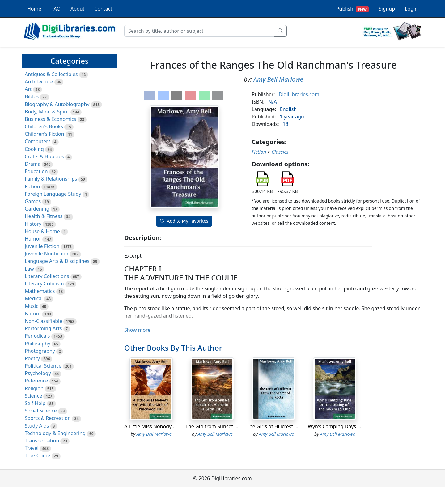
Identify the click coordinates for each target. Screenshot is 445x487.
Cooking (34, 149)
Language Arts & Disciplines (57, 261)
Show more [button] (137, 330)
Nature (33, 313)
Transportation (42, 440)
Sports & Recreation (48, 418)
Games (33, 201)
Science (33, 395)
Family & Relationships (51, 178)
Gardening (37, 208)
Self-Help (35, 403)
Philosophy (37, 343)
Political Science (43, 365)
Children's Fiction (44, 133)
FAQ (56, 8)
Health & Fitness (43, 216)
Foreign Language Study (53, 193)
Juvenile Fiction (42, 246)
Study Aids (37, 425)
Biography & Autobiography (57, 104)
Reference (36, 380)
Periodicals (37, 335)
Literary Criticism (44, 283)
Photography (40, 351)
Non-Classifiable (43, 321)
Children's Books (44, 126)
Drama (32, 163)
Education (36, 171)
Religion (34, 388)
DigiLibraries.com (299, 94)
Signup (387, 8)
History (33, 223)
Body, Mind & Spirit (47, 111)
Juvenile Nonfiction (46, 253)
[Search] (199, 31)
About (77, 8)
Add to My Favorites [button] (184, 221)
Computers (38, 141)
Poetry (32, 358)
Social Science (41, 410)
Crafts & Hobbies (44, 156)
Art (28, 89)
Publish (352, 8)
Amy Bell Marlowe (278, 79)
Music (31, 306)
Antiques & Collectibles (51, 74)
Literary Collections (47, 276)
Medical (34, 298)
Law (29, 268)
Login (411, 8)
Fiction (32, 186)
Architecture (39, 81)
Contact (103, 8)
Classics (280, 151)
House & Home (42, 231)
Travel (32, 448)
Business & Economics (50, 119)
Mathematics (40, 291)
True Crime (37, 455)
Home (34, 8)
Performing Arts (43, 328)
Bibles (32, 96)
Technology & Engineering (55, 433)
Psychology (38, 373)
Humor (33, 238)
